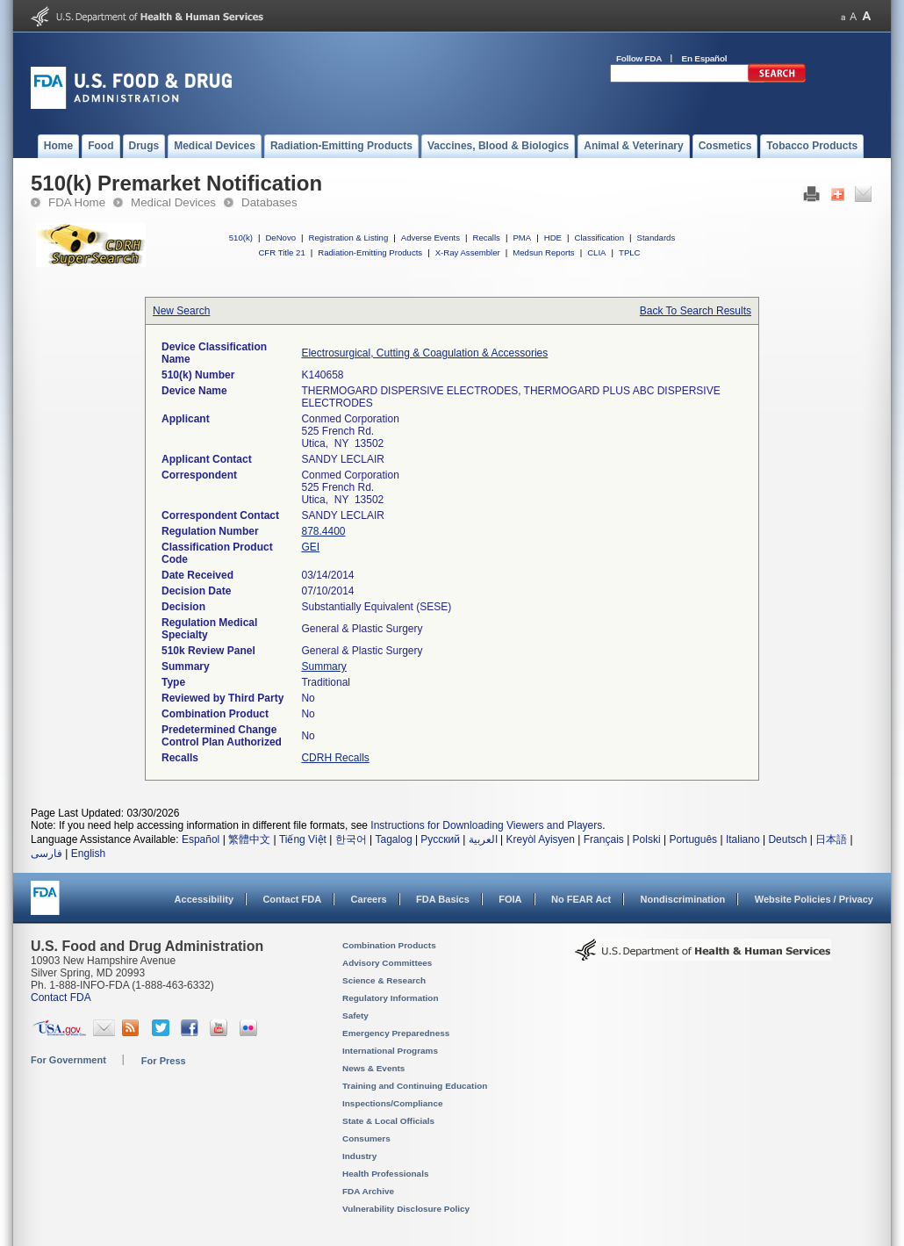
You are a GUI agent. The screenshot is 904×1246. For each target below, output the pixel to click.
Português (693, 839)
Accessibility (204, 899)
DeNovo (280, 237)
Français (604, 839)
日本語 (831, 839)
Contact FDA (291, 899)
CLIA (596, 252)
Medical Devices (173, 202)
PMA (522, 237)
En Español (705, 58)
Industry (359, 1156)
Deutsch (787, 839)
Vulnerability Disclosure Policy (406, 1209)
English (88, 853)
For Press (163, 1060)
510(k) (241, 237)
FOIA (510, 899)
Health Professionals (385, 1173)
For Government (68, 1060)
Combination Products (389, 945)
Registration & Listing (349, 237)
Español (200, 839)
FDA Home (76, 202)
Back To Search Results (695, 311)
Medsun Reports (543, 252)
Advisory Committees (387, 963)
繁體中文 (249, 839)
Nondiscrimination (683, 899)
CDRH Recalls (335, 758)
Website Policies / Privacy (814, 899)
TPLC (630, 252)
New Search (181, 311)
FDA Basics (443, 899)
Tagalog (394, 839)
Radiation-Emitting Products (370, 252)
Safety (355, 1015)
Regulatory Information (390, 998)
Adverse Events (430, 237)
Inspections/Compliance (392, 1103)
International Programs (390, 1050)
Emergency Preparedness (395, 1033)
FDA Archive (368, 1191)
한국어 (351, 839)
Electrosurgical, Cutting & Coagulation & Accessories (424, 353)
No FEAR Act (581, 899)
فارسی (46, 853)
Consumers (366, 1138)
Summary (323, 666)
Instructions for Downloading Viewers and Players (486, 825)
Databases (269, 202)
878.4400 (323, 531)
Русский (440, 839)
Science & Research (384, 980)
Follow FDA (639, 58)
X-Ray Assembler (467, 252)
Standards (656, 237)
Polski (647, 839)
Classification (599, 237)
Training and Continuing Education (414, 1086)
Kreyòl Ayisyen (540, 839)
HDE (553, 237)
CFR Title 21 (281, 252)
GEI (310, 547)
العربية (483, 839)
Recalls (485, 237)
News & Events (373, 1068)
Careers (369, 899)
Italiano (743, 839)
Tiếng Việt (302, 839)
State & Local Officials (388, 1121)
